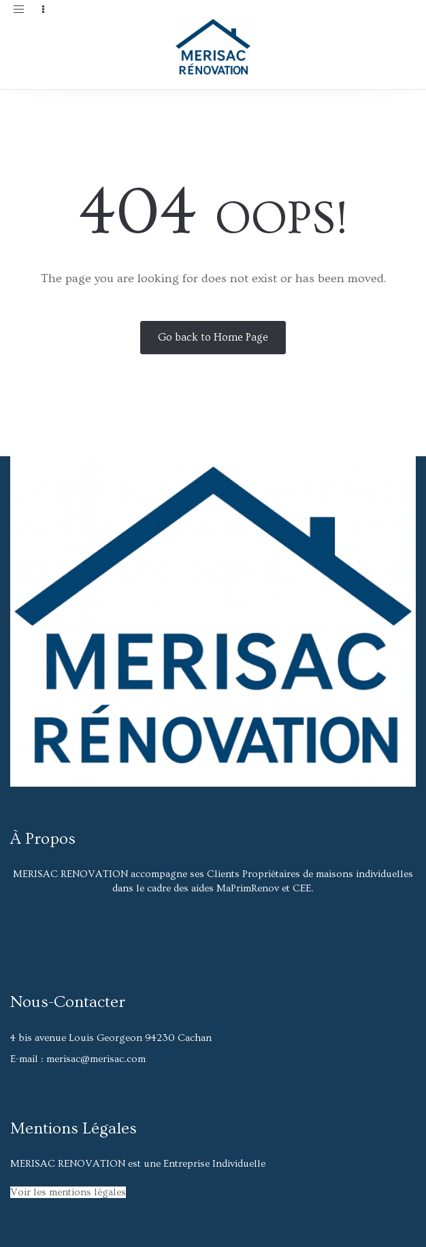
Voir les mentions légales (68, 1192)
